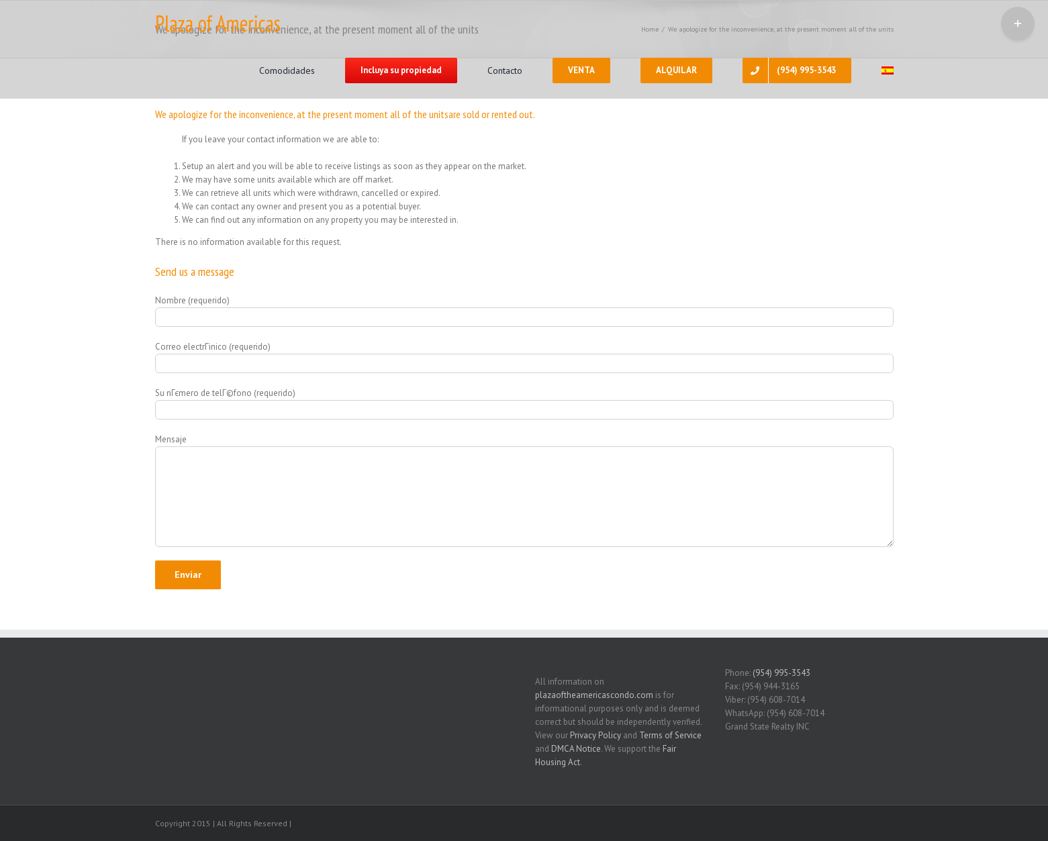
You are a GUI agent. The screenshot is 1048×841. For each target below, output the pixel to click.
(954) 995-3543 (781, 673)
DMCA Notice (576, 748)
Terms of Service (670, 735)
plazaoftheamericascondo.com (594, 695)
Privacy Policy (595, 735)
